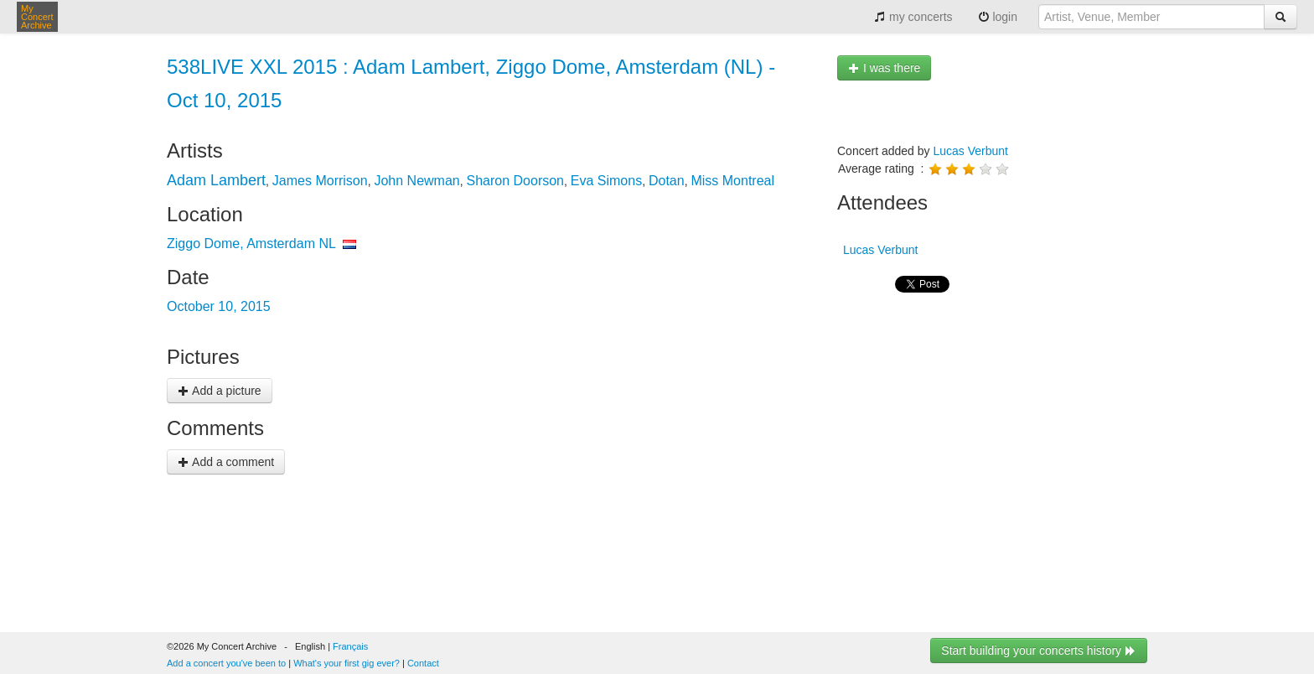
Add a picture (219, 390)
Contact (423, 663)
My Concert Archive (37, 16)
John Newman (416, 181)
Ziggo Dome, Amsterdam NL (251, 243)
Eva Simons (606, 181)
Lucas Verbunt (970, 151)
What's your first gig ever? (346, 663)
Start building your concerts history (1038, 650)
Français (350, 646)
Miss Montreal (732, 181)
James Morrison (320, 181)
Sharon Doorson (516, 181)
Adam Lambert (216, 180)
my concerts (913, 16)
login (997, 16)
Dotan (667, 181)
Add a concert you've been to (226, 663)
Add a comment (226, 462)
